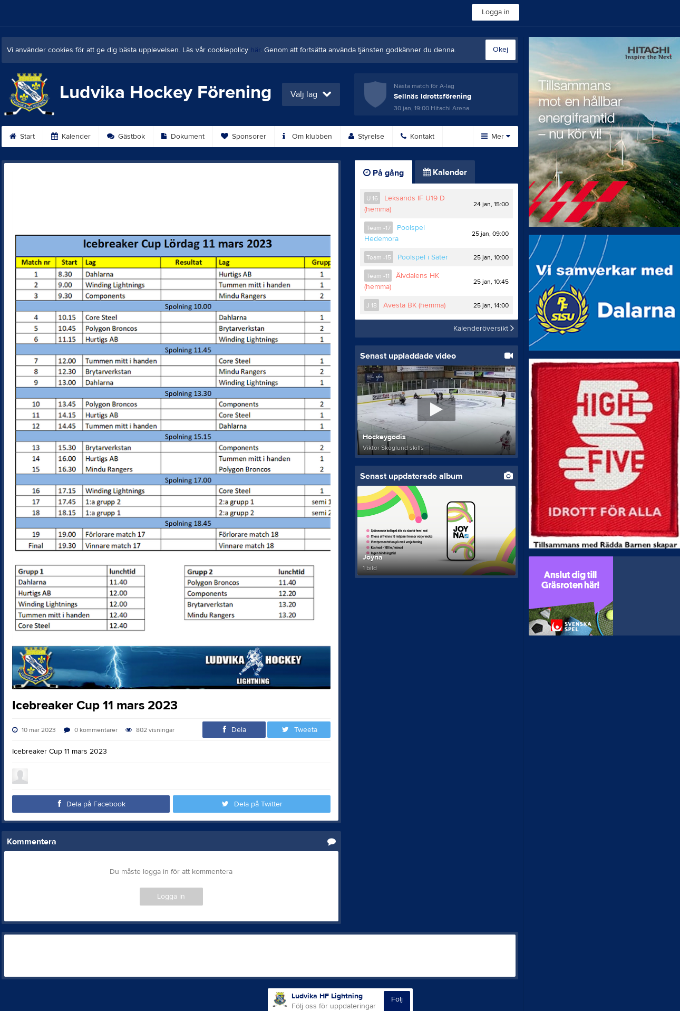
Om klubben (307, 136)
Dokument (183, 136)
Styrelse (366, 136)
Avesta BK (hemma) (414, 305)
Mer (495, 136)
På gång (383, 173)
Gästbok (126, 136)
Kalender (71, 136)
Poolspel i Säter (422, 257)
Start (22, 136)
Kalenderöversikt (483, 328)
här (255, 50)
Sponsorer (243, 136)
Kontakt (417, 136)
